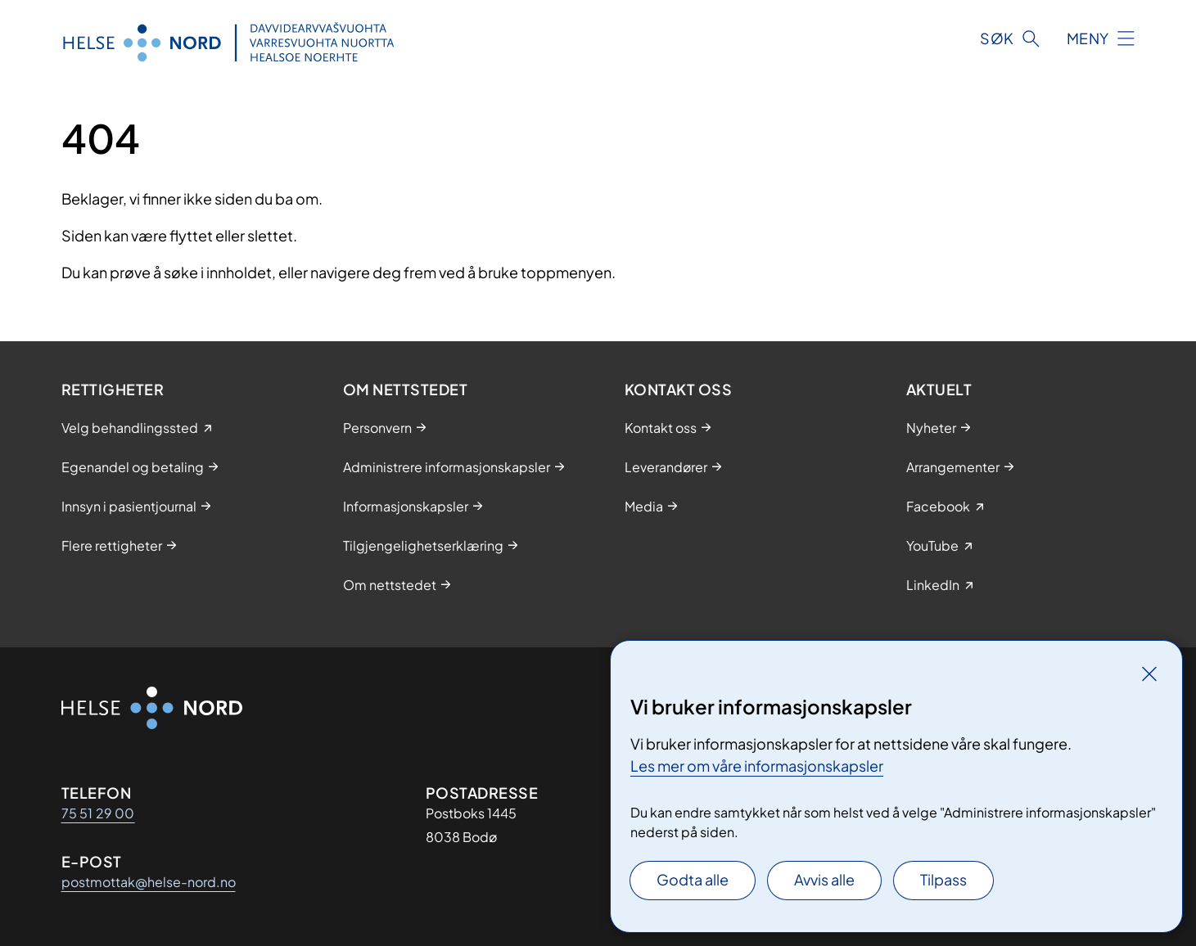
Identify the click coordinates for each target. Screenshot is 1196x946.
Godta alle (693, 879)
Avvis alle (824, 879)
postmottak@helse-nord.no (148, 881)
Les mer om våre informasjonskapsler (756, 765)
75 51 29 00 (98, 813)
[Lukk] (1149, 673)
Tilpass (943, 879)
